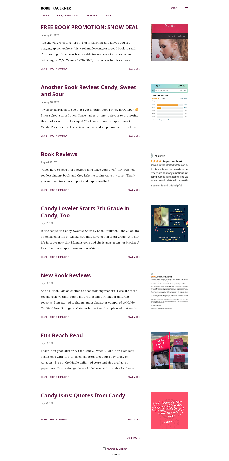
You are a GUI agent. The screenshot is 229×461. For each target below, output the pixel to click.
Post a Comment (59, 68)
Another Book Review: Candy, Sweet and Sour (88, 91)
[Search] (174, 8)
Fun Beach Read (62, 335)
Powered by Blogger (114, 448)
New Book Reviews (66, 275)
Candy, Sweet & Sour (66, 15)
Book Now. (90, 15)
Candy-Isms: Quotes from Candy (83, 395)
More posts (133, 437)
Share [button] (44, 68)
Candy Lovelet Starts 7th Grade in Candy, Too (85, 212)
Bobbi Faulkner (56, 8)
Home (44, 15)
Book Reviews (59, 154)
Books (108, 15)
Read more (134, 68)
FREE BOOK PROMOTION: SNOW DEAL (89, 27)
